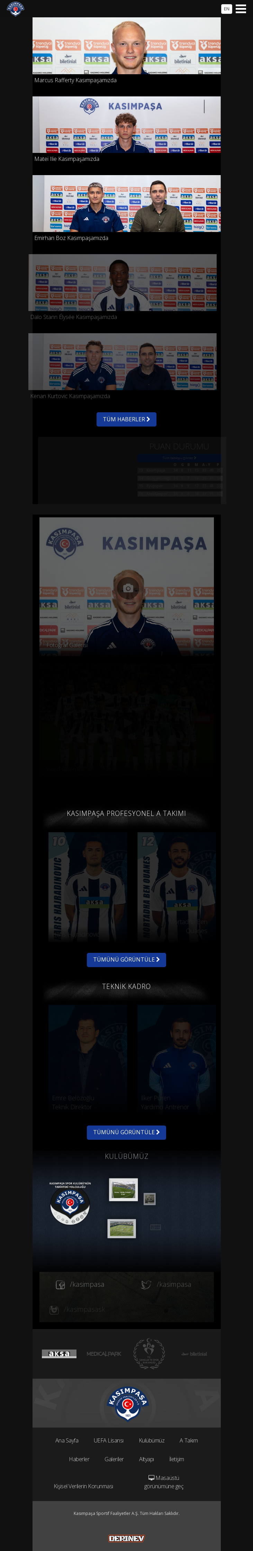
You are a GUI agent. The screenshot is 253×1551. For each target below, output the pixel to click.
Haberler (79, 1459)
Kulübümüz (152, 1440)
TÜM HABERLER (126, 419)
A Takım (189, 1440)
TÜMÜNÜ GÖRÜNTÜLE (126, 959)
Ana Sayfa (67, 1440)
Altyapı (146, 1459)
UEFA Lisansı (109, 1440)
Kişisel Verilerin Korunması (83, 1486)
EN (226, 9)
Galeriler (114, 1459)
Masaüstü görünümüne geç (163, 1482)
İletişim (176, 1459)
